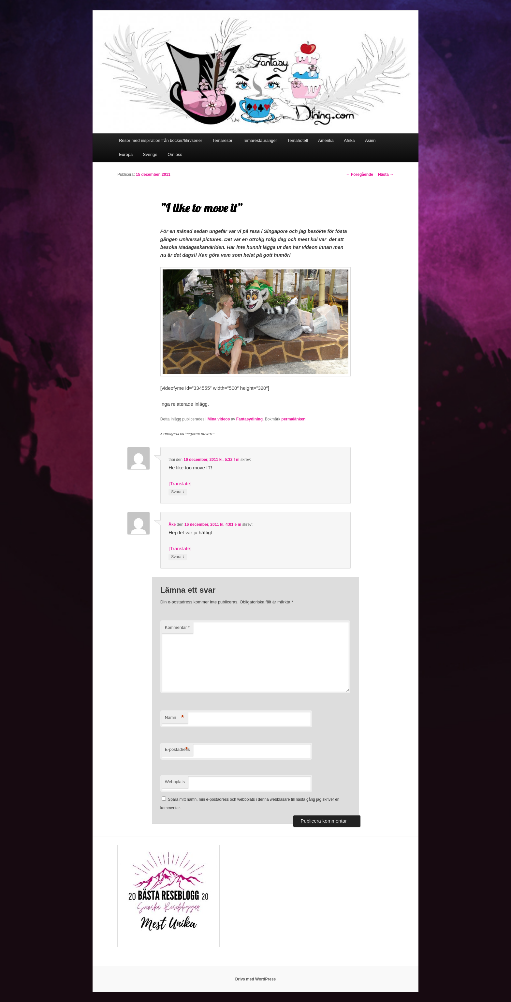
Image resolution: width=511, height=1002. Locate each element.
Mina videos (219, 419)
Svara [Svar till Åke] (177, 557)
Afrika (349, 140)
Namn (174, 717)
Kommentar (177, 627)
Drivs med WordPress (255, 979)
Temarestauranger (260, 140)
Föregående (359, 174)
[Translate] (179, 483)
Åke (172, 524)
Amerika (326, 140)
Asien (370, 140)
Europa (126, 154)
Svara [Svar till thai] (177, 492)
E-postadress (177, 749)
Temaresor (222, 140)
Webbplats (175, 781)
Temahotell (297, 140)
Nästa (386, 174)
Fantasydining (249, 419)
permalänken (293, 419)
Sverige (150, 154)
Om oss (175, 154)
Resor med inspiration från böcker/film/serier (160, 140)
